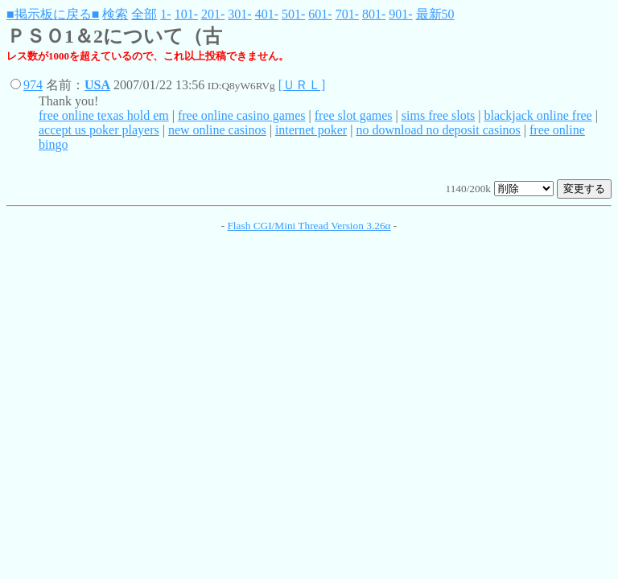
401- (266, 14)
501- (293, 14)
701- (347, 14)
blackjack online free (538, 115)
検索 (115, 14)
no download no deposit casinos (438, 130)
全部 (144, 14)
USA (97, 85)
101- (186, 14)
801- (373, 14)
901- (400, 14)
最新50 (435, 14)
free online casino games (242, 115)
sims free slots (439, 115)
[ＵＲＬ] (302, 85)
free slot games (354, 115)
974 (33, 85)
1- (165, 14)
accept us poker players (99, 130)
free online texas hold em (104, 115)
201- (213, 14)
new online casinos (217, 130)
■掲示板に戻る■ (52, 14)
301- (239, 14)
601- (320, 14)
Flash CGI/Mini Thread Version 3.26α (308, 226)
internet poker (311, 130)
